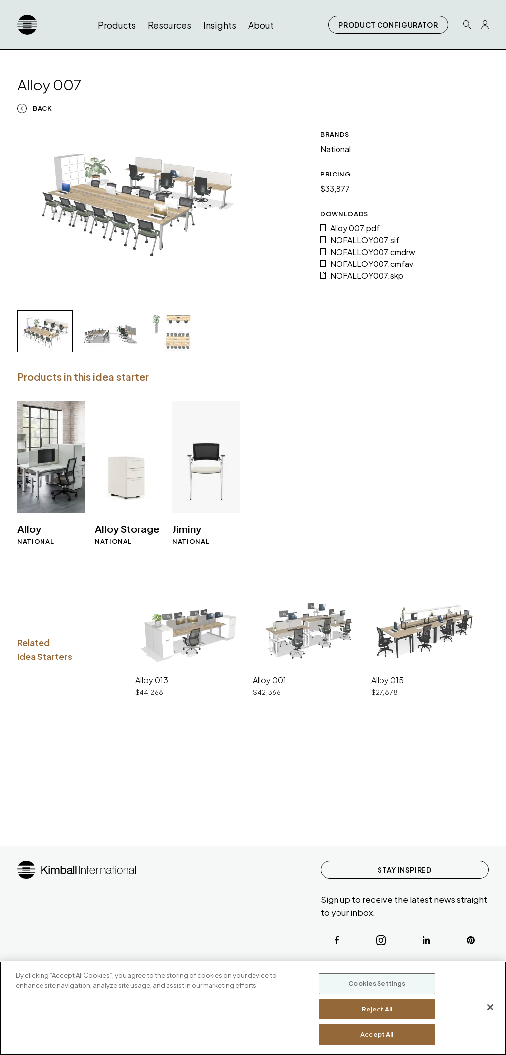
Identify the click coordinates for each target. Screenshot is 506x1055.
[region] (253, 1008)
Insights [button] (219, 25)
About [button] (261, 25)
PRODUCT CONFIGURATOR (388, 24)
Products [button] (117, 25)
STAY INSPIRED (404, 869)
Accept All (376, 1034)
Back (42, 108)
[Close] (490, 1007)
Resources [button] (169, 25)
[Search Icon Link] (467, 24)
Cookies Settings (376, 983)
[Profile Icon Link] (485, 24)
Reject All (377, 1009)
